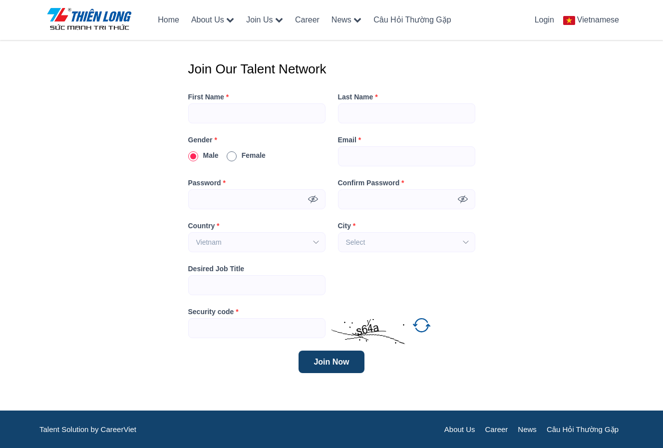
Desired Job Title (216, 269)
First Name (208, 97)
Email (349, 140)
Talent (50, 429)
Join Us (264, 19)
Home (168, 19)
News (346, 19)
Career (307, 19)
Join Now (331, 362)
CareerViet (118, 429)
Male (203, 155)
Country (204, 226)
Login (544, 19)
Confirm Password (371, 183)
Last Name (358, 97)
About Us (212, 19)
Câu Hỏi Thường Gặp (412, 19)
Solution (75, 429)
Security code (213, 312)
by (96, 429)
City (347, 226)
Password (207, 183)
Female (246, 155)
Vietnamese (598, 19)
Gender (202, 140)
